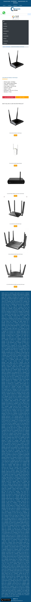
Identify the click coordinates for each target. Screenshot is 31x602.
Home (4, 46)
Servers (4, 28)
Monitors (5, 33)
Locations (9, 5)
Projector (5, 43)
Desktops (5, 26)
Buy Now (15, 135)
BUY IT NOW (22, 97)
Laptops (5, 23)
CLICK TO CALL (5, 600)
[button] (4, 197)
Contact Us (15, 5)
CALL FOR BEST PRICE (9, 97)
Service (4, 5)
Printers (4, 38)
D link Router (8, 46)
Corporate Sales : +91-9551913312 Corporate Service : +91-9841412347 (15, 2)
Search (29, 14)
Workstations (6, 31)
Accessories (5, 36)
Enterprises (5, 41)
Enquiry (20, 5)
